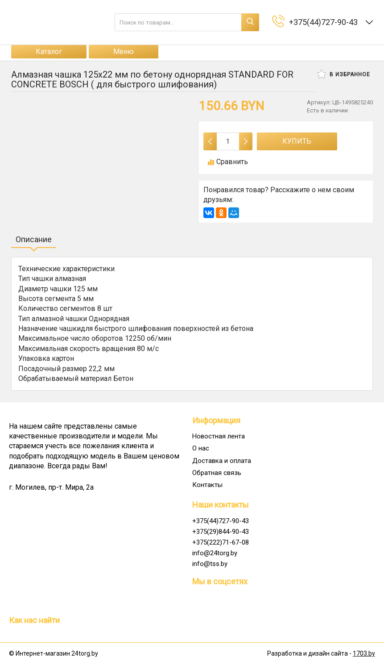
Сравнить (228, 161)
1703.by (364, 653)
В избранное (343, 74)
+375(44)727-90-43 (220, 521)
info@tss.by (209, 564)
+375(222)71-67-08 (220, 542)
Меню (123, 51)
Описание (34, 239)
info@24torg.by (214, 553)
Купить (296, 141)
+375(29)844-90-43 (220, 532)
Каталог (49, 51)
